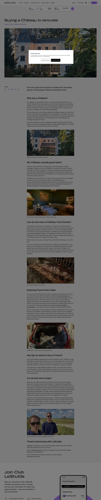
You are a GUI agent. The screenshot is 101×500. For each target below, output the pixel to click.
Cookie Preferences (46, 60)
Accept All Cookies (55, 60)
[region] (51, 57)
